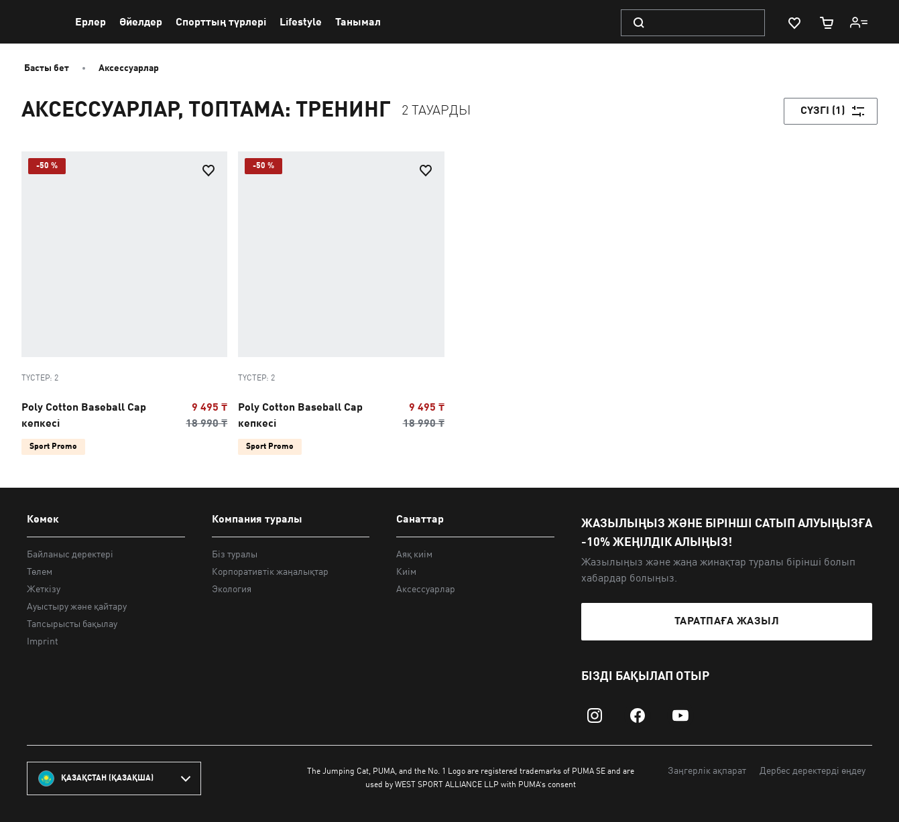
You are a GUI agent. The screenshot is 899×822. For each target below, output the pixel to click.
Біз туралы (234, 554)
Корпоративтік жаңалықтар (270, 572)
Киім (406, 572)
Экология (231, 589)
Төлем (39, 572)
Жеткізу (43, 589)
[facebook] (637, 715)
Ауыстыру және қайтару (77, 607)
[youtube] (680, 715)
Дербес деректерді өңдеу (812, 771)
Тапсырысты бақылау (72, 624)
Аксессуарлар (129, 68)
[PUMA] (41, 22)
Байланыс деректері (70, 554)
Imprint (42, 641)
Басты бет (46, 68)
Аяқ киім (414, 554)
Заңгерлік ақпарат (707, 771)
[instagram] (594, 715)
